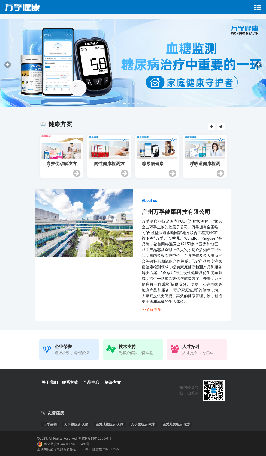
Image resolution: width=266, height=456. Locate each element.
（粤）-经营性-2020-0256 (100, 449)
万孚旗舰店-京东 (143, 424)
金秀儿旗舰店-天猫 (109, 424)
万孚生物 (50, 424)
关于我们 (49, 382)
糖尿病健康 (153, 163)
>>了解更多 (151, 309)
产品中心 (91, 382)
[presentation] (7, 64)
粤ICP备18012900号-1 (95, 438)
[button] (124, 103)
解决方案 (113, 382)
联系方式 (70, 382)
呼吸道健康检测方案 (205, 164)
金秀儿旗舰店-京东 (176, 424)
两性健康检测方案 (109, 164)
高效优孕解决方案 (61, 164)
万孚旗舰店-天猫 (76, 424)
